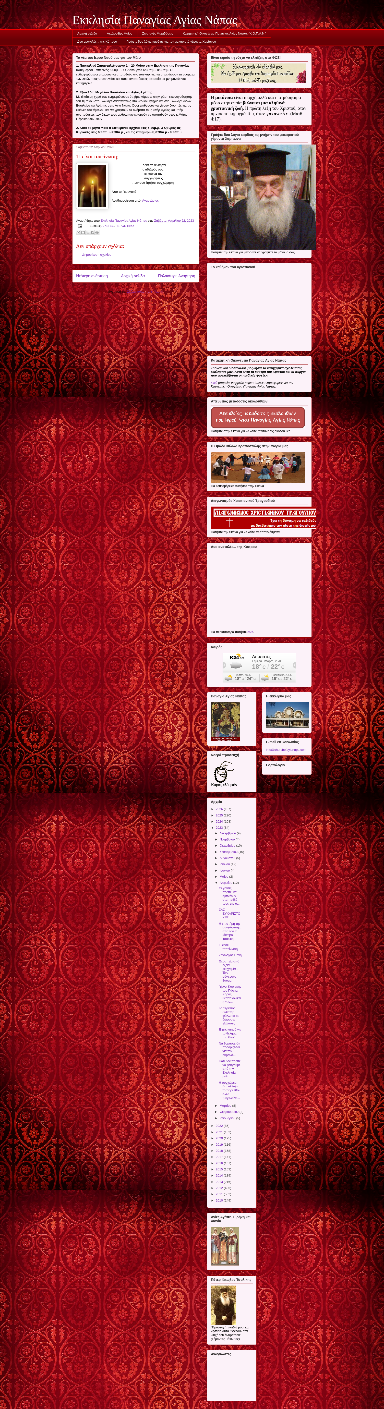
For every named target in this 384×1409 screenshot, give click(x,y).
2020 (220, 1138)
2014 (220, 1175)
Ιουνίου (225, 870)
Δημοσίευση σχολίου (96, 254)
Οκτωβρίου (228, 845)
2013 (220, 1182)
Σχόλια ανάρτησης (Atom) (145, 291)
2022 (220, 1126)
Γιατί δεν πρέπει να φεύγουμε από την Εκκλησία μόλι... (230, 1068)
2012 (220, 1188)
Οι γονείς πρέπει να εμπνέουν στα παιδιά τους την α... (229, 895)
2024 (220, 821)
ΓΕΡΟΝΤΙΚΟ (125, 226)
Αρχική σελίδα (87, 33)
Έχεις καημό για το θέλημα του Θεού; (230, 1033)
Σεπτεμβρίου (229, 852)
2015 (220, 1169)
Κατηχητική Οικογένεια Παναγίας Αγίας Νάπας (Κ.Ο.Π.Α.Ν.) (224, 33)
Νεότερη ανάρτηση (92, 276)
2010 (220, 1200)
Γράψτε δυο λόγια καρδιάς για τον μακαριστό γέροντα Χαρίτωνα (171, 41)
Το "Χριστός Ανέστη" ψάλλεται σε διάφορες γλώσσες (229, 1015)
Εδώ (214, 383)
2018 (220, 1151)
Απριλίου (226, 883)
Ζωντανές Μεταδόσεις (157, 33)
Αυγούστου (228, 858)
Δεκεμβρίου (228, 833)
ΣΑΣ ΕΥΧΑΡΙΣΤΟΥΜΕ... (229, 913)
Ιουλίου (225, 864)
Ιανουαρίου (228, 1118)
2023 (220, 827)
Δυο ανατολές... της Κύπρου (97, 41)
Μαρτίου (226, 1105)
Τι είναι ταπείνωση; (229, 947)
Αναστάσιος (150, 200)
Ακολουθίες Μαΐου (119, 33)
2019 (220, 1144)
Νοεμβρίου (228, 839)
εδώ (250, 632)
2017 (220, 1157)
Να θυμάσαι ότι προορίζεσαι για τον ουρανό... (229, 1049)
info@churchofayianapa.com (286, 750)
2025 (220, 815)
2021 (220, 1132)
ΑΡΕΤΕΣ (107, 226)
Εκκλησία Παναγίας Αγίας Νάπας (154, 20)
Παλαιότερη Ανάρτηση (176, 276)
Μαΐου (224, 876)
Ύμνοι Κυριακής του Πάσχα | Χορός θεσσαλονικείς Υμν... (230, 994)
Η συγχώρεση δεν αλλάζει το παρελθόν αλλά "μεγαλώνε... (229, 1090)
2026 (220, 809)
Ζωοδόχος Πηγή (230, 955)
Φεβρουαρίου (230, 1112)
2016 (220, 1163)
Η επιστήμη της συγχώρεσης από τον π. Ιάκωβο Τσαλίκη (229, 931)
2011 (220, 1194)
